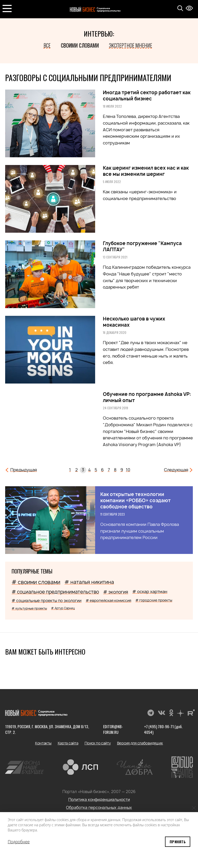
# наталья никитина (89, 582)
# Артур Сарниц (63, 608)
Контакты (43, 743)
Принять (178, 841)
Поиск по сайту (98, 743)
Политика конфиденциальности (99, 799)
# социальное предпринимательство (55, 592)
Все (47, 45)
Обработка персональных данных (99, 807)
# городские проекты (153, 600)
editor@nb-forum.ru (113, 729)
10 (128, 470)
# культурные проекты (29, 608)
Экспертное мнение (130, 45)
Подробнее (19, 841)
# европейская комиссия (108, 600)
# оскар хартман (149, 591)
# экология (115, 592)
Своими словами (80, 45)
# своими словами (36, 582)
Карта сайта (68, 743)
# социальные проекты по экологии (46, 600)
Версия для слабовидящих (140, 743)
